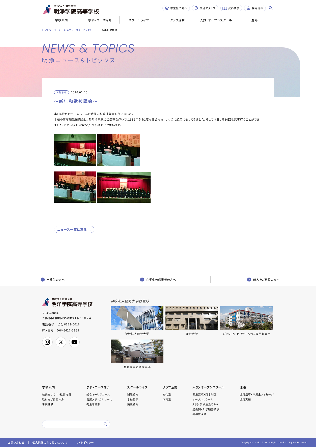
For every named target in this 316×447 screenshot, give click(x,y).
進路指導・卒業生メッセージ (257, 394)
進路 (254, 20)
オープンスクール (202, 399)
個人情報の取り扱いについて (50, 442)
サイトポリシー (85, 442)
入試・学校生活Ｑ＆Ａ (205, 404)
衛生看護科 (93, 404)
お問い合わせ (16, 442)
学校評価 (47, 404)
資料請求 (230, 8)
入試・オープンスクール (216, 20)
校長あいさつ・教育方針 (56, 394)
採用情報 (254, 8)
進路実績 (245, 399)
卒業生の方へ (176, 8)
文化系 (167, 394)
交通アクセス (205, 8)
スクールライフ (139, 20)
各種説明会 (199, 414)
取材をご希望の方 (53, 399)
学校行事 (132, 399)
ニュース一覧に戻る (72, 229)
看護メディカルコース (99, 399)
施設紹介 (132, 404)
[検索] (71, 424)
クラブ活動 (177, 20)
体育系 (167, 399)
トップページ (49, 30)
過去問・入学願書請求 (205, 409)
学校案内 (61, 20)
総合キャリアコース (98, 394)
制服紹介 (132, 394)
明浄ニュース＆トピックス (78, 30)
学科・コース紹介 (100, 20)
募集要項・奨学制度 (204, 394)
